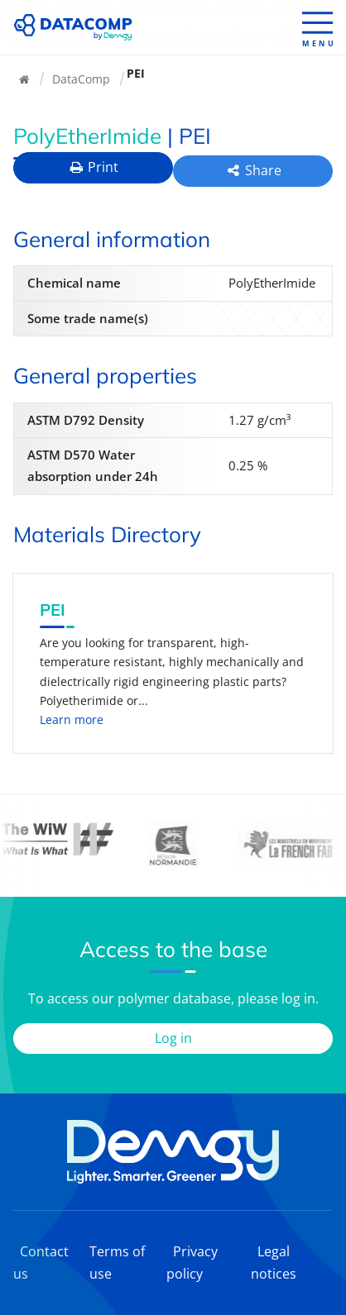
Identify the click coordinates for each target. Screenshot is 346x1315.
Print (93, 167)
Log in (173, 1038)
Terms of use (117, 1262)
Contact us (41, 1262)
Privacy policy (192, 1262)
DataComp (81, 79)
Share (252, 170)
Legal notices (273, 1262)
